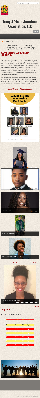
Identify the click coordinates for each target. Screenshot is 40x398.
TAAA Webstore (13, 45)
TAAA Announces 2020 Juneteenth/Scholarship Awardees (20, 319)
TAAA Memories (26, 45)
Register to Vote (12, 49)
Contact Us (24, 49)
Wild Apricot (26, 396)
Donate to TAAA (29, 47)
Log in (36, 31)
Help (33, 49)
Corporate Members (14, 47)
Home (2, 42)
